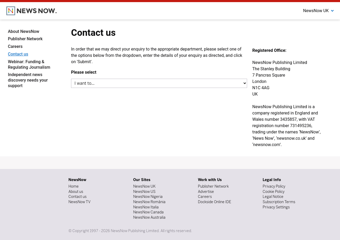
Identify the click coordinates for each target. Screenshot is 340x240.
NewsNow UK (144, 186)
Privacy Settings (276, 207)
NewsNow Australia (149, 217)
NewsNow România (149, 201)
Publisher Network (25, 38)
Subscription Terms (279, 201)
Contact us (18, 54)
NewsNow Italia (146, 207)
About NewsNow (23, 31)
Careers (15, 46)
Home (73, 186)
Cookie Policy (273, 191)
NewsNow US (144, 191)
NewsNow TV (79, 201)
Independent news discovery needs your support (28, 80)
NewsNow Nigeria (148, 196)
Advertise (206, 191)
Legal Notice (273, 196)
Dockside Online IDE (214, 201)
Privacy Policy (274, 186)
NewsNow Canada (148, 212)
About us (75, 191)
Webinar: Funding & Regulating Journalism (29, 64)
